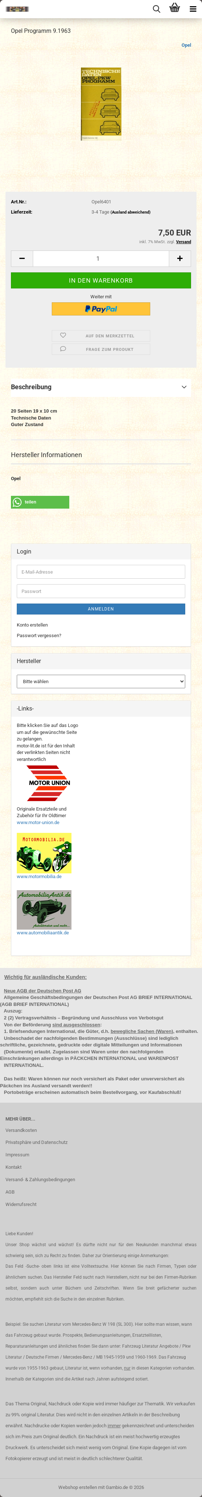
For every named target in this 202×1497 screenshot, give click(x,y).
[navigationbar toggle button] (193, 9)
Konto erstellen (32, 625)
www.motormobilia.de (39, 876)
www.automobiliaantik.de (43, 932)
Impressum (17, 1154)
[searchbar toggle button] (156, 9)
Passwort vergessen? (39, 635)
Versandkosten (21, 1130)
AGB (10, 1192)
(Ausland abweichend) (130, 212)
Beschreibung (31, 387)
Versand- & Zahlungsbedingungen (40, 1179)
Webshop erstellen (77, 1487)
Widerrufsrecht (20, 1204)
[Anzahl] (101, 258)
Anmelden (101, 609)
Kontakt (13, 1167)
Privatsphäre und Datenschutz (36, 1142)
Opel (186, 45)
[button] (22, 258)
